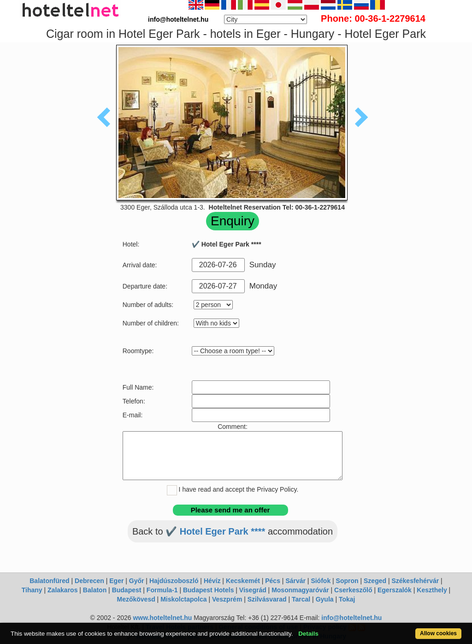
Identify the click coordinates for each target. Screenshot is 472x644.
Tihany (32, 590)
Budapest (127, 590)
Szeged (375, 580)
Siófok (320, 580)
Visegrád (252, 590)
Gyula (325, 599)
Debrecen (89, 580)
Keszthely (432, 590)
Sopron (347, 580)
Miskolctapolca (183, 599)
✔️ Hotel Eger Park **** (215, 531)
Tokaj (347, 599)
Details (308, 633)
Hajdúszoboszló (174, 580)
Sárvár (295, 580)
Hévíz (212, 580)
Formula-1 (162, 590)
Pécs (272, 580)
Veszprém (227, 599)
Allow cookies (438, 633)
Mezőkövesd (136, 599)
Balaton (94, 590)
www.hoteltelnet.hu (162, 617)
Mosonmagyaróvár (300, 590)
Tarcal (301, 599)
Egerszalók (395, 590)
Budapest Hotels (208, 590)
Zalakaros (62, 590)
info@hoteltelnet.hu (351, 617)
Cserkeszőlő (353, 590)
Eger (116, 580)
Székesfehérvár (415, 580)
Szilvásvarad (267, 599)
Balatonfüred (49, 580)
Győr (136, 580)
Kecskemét (243, 580)
